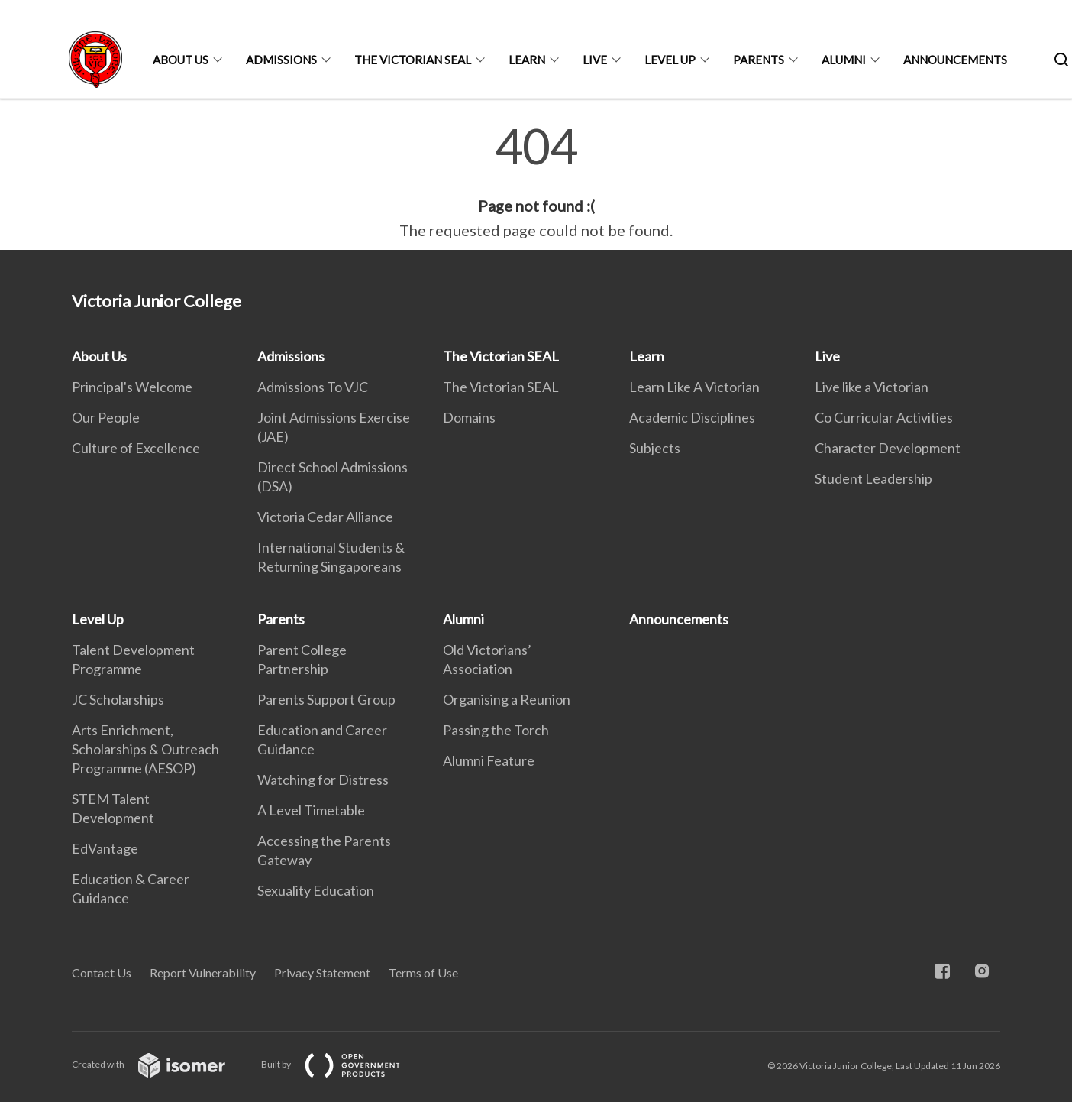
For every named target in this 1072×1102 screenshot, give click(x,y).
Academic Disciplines (692, 417)
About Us (180, 59)
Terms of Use (423, 972)
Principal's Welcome (132, 386)
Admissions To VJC (312, 386)
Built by (343, 1064)
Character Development (888, 447)
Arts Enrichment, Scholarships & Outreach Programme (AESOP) (145, 748)
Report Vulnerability (203, 972)
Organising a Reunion (506, 699)
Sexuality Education (315, 890)
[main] (536, 182)
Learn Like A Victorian (694, 386)
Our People (106, 417)
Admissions (281, 59)
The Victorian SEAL (412, 59)
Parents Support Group (326, 699)
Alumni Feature (488, 760)
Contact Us (101, 972)
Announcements (955, 59)
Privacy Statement (322, 972)
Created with (161, 1064)
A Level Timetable (311, 810)
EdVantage (105, 848)
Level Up (670, 59)
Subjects (654, 447)
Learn (527, 59)
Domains (469, 417)
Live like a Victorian (871, 386)
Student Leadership (873, 478)
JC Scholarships (118, 699)
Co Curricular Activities (884, 417)
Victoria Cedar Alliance (325, 516)
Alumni (844, 59)
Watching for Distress (323, 779)
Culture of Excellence (136, 447)
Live (595, 59)
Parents (758, 59)
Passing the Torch (496, 729)
